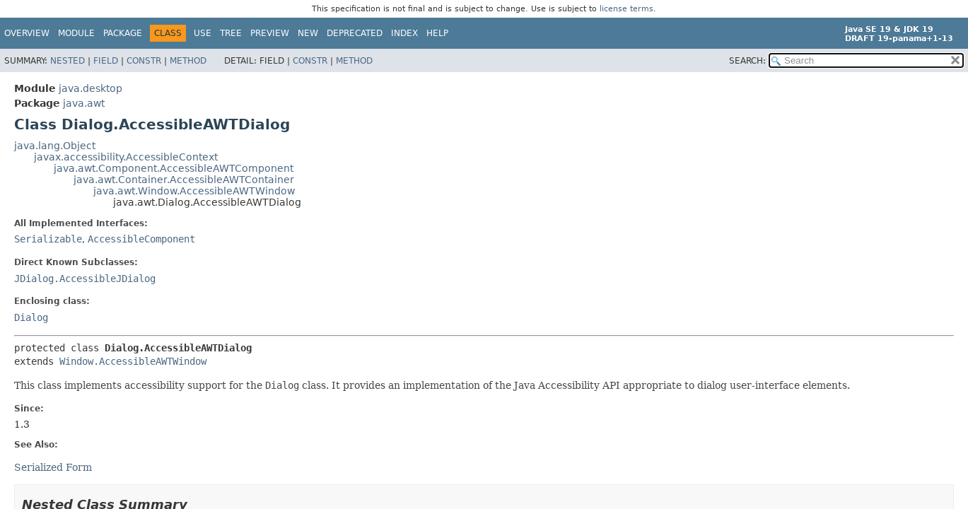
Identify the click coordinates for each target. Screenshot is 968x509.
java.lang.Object (54, 145)
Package (122, 33)
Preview (269, 33)
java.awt (84, 103)
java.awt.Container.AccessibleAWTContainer (184, 179)
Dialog (31, 317)
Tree (231, 33)
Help (437, 33)
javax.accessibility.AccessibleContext (126, 157)
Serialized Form (53, 467)
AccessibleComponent (141, 239)
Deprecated (355, 33)
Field (105, 61)
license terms (626, 8)
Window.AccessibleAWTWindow (132, 361)
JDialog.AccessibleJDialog (85, 278)
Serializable (48, 239)
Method (188, 61)
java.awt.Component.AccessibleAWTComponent (173, 168)
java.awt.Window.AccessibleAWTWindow (194, 191)
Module (76, 33)
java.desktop (90, 88)
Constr (144, 61)
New (308, 33)
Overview (26, 33)
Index (404, 33)
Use (202, 33)
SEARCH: (747, 61)
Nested (67, 61)
